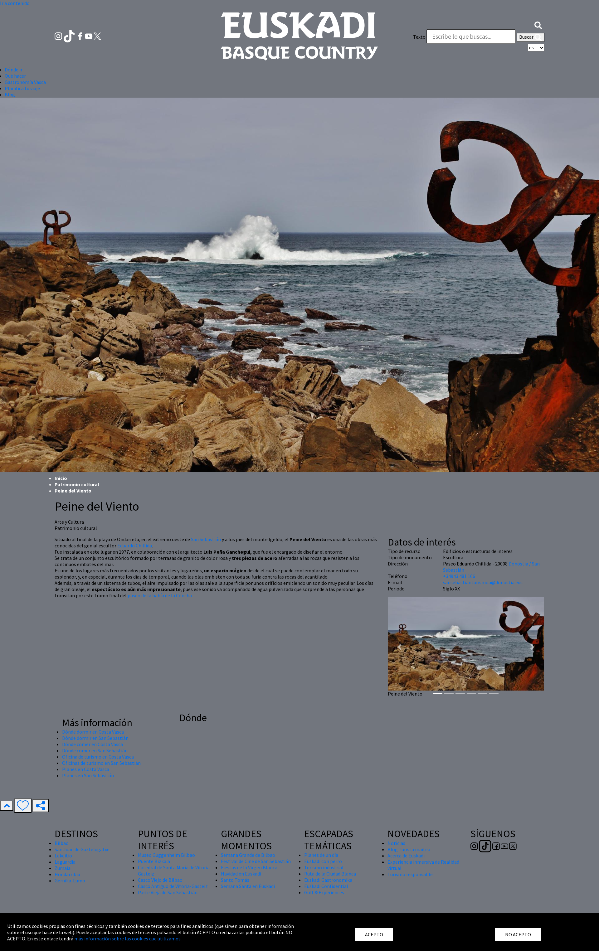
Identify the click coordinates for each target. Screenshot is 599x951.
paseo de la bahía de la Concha (160, 595)
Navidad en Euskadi (241, 874)
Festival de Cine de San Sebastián (256, 861)
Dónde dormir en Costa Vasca (93, 732)
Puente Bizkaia (154, 861)
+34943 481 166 (459, 576)
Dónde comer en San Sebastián (95, 750)
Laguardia (65, 862)
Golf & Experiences (324, 892)
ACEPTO (374, 934)
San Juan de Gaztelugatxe (82, 849)
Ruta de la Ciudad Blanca (330, 874)
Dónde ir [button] (13, 69)
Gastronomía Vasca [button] (25, 82)
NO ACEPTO (518, 934)
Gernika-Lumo (70, 880)
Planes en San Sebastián (88, 775)
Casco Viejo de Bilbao (160, 880)
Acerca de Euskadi (406, 855)
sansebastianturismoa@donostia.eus (483, 582)
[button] (538, 24)
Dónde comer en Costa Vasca (92, 744)
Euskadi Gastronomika (328, 880)
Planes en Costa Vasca (85, 769)
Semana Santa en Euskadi (248, 886)
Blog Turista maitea (408, 849)
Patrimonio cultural (77, 484)
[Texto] (471, 36)
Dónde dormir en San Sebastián (95, 738)
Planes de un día (321, 855)
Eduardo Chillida (134, 545)
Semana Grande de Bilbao (248, 855)
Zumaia (63, 868)
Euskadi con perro (323, 861)
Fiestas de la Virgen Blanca (249, 867)
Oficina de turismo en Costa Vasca (98, 757)
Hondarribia (67, 874)
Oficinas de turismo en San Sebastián (101, 763)
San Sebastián (206, 539)
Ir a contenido (15, 3)
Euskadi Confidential (326, 886)
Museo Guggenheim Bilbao (166, 855)
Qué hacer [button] (15, 76)
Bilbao (62, 843)
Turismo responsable (410, 874)
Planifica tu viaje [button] (22, 88)
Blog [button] (10, 94)
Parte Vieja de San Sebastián (167, 892)
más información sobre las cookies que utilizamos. (128, 938)
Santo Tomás (235, 880)
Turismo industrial (323, 867)
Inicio (61, 478)
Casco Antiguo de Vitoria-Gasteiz (173, 886)
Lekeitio (63, 855)
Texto (419, 37)
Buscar (530, 37)
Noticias (396, 843)
